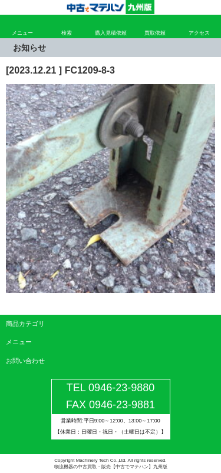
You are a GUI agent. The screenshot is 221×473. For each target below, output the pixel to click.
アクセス (199, 33)
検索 (66, 33)
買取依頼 (155, 33)
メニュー (22, 33)
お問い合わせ (25, 360)
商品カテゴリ (25, 323)
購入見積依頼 (111, 33)
